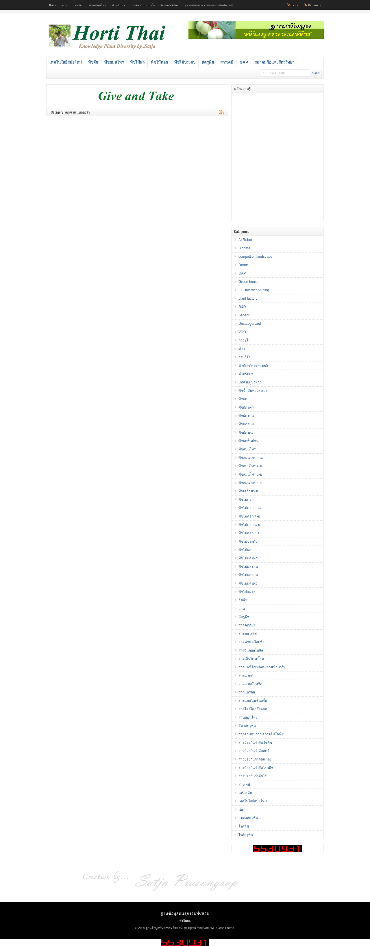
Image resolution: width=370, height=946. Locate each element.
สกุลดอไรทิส (247, 634)
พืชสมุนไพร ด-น (250, 466)
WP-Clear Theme (222, 928)
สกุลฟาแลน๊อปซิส (251, 642)
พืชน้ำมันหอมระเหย (253, 391)
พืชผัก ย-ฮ (245, 433)
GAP (244, 62)
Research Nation (169, 5)
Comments (314, 5)
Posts (295, 5)
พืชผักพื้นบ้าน (248, 441)
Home (52, 5)
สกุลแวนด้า (247, 676)
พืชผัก (93, 62)
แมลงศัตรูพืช (248, 818)
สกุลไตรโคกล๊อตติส (252, 709)
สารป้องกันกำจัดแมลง (254, 759)
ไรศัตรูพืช (245, 835)
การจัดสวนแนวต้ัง (143, 5)
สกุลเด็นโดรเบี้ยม (251, 659)
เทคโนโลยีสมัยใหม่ (65, 62)
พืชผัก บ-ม (246, 424)
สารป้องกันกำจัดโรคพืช (255, 768)
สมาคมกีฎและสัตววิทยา (274, 62)
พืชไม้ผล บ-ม (248, 575)
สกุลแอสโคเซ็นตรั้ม (252, 701)
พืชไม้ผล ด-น (248, 567)
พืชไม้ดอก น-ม (249, 525)
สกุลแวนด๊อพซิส (250, 684)
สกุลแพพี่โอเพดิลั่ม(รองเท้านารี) (261, 667)
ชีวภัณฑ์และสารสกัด (253, 365)
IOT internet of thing (253, 290)
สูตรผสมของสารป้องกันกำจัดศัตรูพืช (208, 5)
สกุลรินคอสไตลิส (250, 650)
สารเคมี (226, 62)
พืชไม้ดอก (159, 62)
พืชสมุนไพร (114, 62)
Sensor (243, 315)
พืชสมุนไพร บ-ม (250, 474)
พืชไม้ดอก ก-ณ (249, 508)
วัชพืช (242, 600)
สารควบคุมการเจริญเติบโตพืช (261, 734)
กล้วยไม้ (244, 340)
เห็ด (241, 810)
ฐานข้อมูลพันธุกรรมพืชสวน (185, 913)
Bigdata (244, 248)
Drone (243, 265)
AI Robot (245, 240)
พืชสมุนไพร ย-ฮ (250, 483)
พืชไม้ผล (137, 62)
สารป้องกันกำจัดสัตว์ (253, 751)
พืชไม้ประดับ (184, 62)
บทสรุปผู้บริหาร (249, 382)
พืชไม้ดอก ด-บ (249, 516)
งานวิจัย (78, 5)
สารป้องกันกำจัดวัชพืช (255, 743)
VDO (242, 332)
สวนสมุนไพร (97, 5)
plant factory (247, 298)
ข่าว (64, 5)
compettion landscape (255, 257)
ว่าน (241, 608)
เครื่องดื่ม (245, 793)
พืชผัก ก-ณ (246, 407)
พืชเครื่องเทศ (248, 491)
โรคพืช (243, 826)
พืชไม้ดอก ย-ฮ (249, 533)
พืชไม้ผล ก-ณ (248, 558)
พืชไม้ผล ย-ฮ (247, 583)
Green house (248, 282)
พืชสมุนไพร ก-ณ (250, 458)
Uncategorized (249, 324)
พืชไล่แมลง (246, 592)
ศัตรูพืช (208, 62)
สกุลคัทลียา (246, 625)
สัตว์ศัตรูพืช (247, 726)
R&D (242, 307)
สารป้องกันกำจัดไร (252, 776)
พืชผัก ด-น (246, 416)
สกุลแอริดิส (246, 692)
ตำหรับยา (118, 5)
